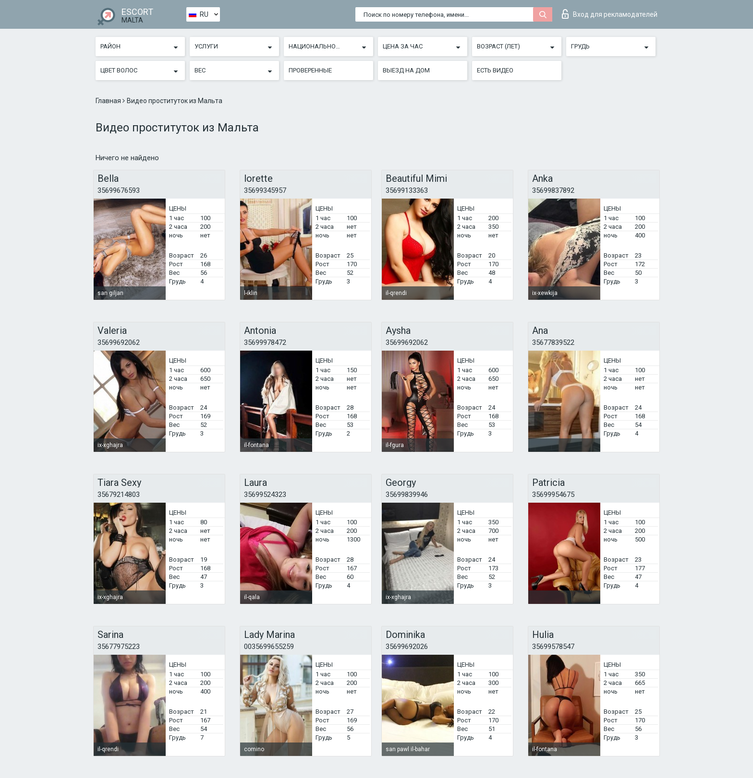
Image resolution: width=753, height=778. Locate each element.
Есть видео (495, 70)
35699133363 (407, 190)
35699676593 (118, 190)
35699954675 (553, 494)
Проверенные (310, 70)
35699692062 (118, 342)
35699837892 (553, 190)
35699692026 (407, 646)
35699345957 (265, 190)
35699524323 (265, 494)
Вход (609, 14)
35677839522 (553, 342)
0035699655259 (269, 646)
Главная (109, 101)
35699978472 (265, 342)
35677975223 (118, 646)
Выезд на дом (406, 70)
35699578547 (553, 646)
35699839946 (407, 494)
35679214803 (118, 494)
